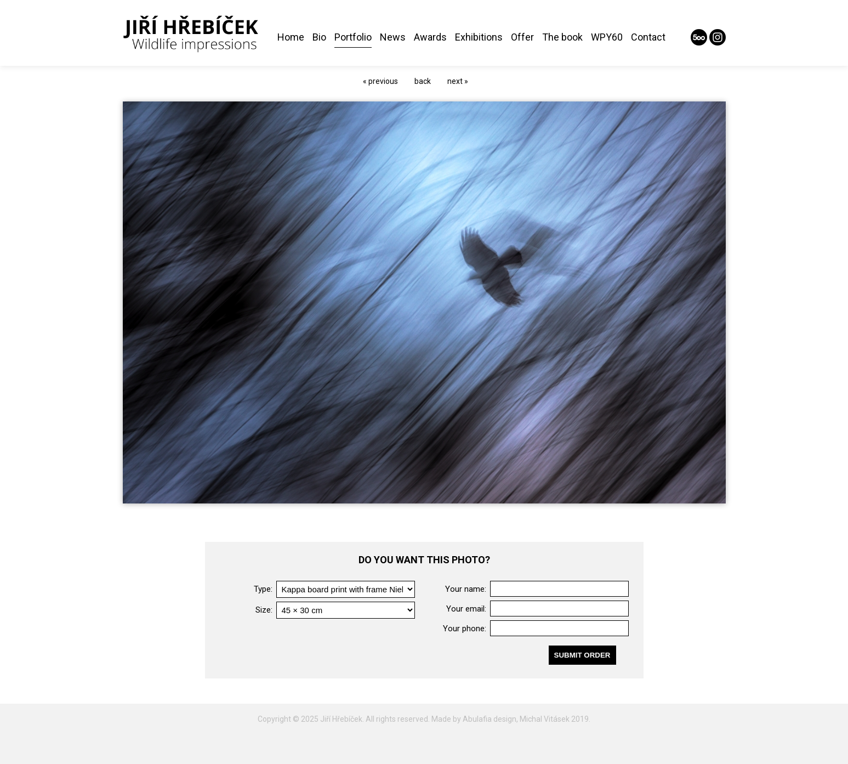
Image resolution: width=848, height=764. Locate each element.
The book (562, 37)
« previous (380, 81)
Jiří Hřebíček (341, 719)
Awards (430, 37)
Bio (319, 37)
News (393, 37)
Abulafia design (489, 719)
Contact (648, 37)
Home (290, 37)
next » (457, 81)
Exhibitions (479, 37)
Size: (263, 609)
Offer (522, 37)
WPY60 (607, 37)
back (422, 81)
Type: (263, 589)
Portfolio (353, 37)
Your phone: (464, 628)
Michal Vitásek (545, 719)
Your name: (465, 589)
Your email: (466, 608)
